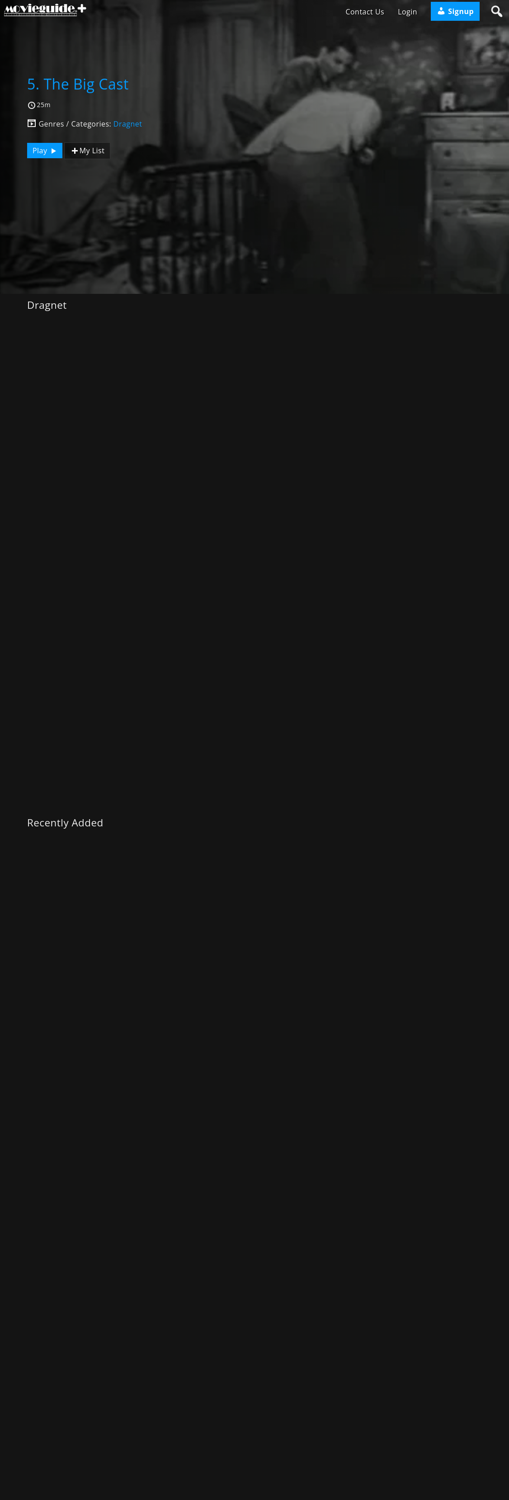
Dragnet (127, 124)
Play (46, 151)
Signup (455, 11)
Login (407, 12)
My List (87, 151)
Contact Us (364, 12)
